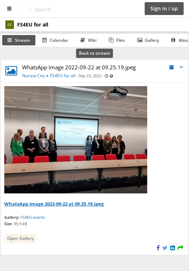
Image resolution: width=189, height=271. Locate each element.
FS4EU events (32, 217)
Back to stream (94, 53)
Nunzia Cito (33, 76)
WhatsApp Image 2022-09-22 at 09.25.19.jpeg (79, 67)
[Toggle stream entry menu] (181, 67)
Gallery (148, 40)
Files (117, 40)
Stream (19, 40)
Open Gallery (20, 238)
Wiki (88, 40)
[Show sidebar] (9, 9)
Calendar (55, 40)
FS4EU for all (62, 76)
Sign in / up (164, 8)
